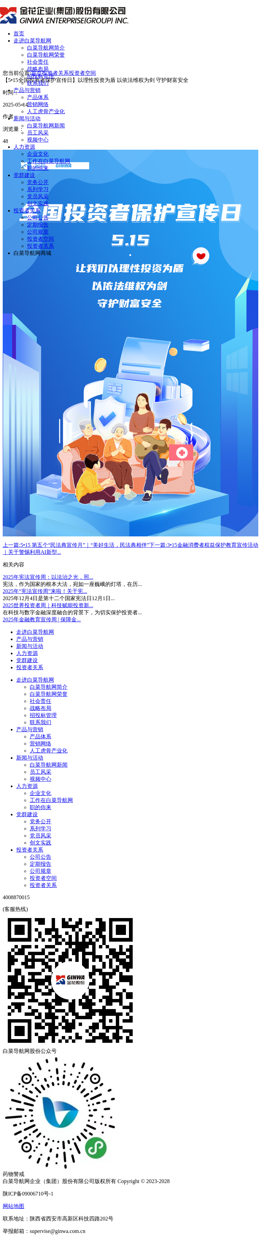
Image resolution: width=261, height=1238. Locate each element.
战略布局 (38, 69)
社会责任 (38, 62)
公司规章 (38, 232)
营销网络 (38, 104)
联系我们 (38, 83)
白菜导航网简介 (46, 48)
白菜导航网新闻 (46, 125)
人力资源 (24, 147)
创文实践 (38, 203)
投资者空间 (40, 239)
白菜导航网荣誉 (46, 55)
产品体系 (38, 97)
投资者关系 (27, 210)
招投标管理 (40, 76)
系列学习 (38, 189)
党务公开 (38, 182)
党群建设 (24, 175)
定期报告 (38, 225)
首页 (19, 33)
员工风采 (38, 133)
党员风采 (38, 196)
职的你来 (38, 168)
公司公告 (38, 217)
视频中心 (38, 140)
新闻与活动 (27, 118)
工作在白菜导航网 (48, 161)
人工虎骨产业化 (46, 111)
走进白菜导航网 (32, 40)
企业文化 (38, 154)
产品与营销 (27, 90)
